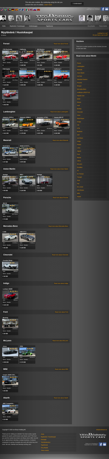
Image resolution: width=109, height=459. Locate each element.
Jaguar (79, 151)
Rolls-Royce (80, 118)
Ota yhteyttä (91, 26)
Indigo (79, 141)
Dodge (79, 122)
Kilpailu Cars (80, 95)
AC (78, 170)
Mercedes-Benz (81, 89)
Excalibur (79, 167)
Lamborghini (80, 66)
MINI (78, 193)
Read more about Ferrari (61, 43)
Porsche (79, 82)
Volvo (78, 115)
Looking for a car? (102, 33)
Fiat (78, 183)
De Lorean (80, 187)
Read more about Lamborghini (59, 112)
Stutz (78, 180)
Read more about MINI (61, 369)
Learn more (48, 5)
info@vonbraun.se (101, 429)
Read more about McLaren (60, 340)
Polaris (79, 144)
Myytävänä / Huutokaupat (17, 26)
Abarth (79, 196)
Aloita (3, 26)
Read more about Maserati (60, 140)
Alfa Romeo (80, 190)
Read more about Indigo (61, 283)
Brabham (79, 131)
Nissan (79, 102)
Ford (78, 154)
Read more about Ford (61, 312)
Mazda (79, 157)
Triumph (79, 177)
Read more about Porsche (60, 197)
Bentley (79, 109)
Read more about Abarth (61, 398)
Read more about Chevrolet (60, 255)
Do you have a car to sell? (100, 35)
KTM (78, 128)
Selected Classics (82, 79)
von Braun (80, 138)
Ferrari (79, 63)
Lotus (78, 148)
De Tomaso (80, 174)
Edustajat (43, 439)
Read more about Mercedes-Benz (58, 226)
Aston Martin (80, 73)
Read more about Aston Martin (59, 169)
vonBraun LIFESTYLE (83, 92)
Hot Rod (79, 76)
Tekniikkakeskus (45, 442)
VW (78, 125)
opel (78, 135)
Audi (78, 105)
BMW (78, 99)
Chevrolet (80, 112)
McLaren (79, 164)
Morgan (79, 86)
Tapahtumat (49, 26)
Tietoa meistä (103, 26)
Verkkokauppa (33, 26)
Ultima (79, 161)
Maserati (79, 69)
